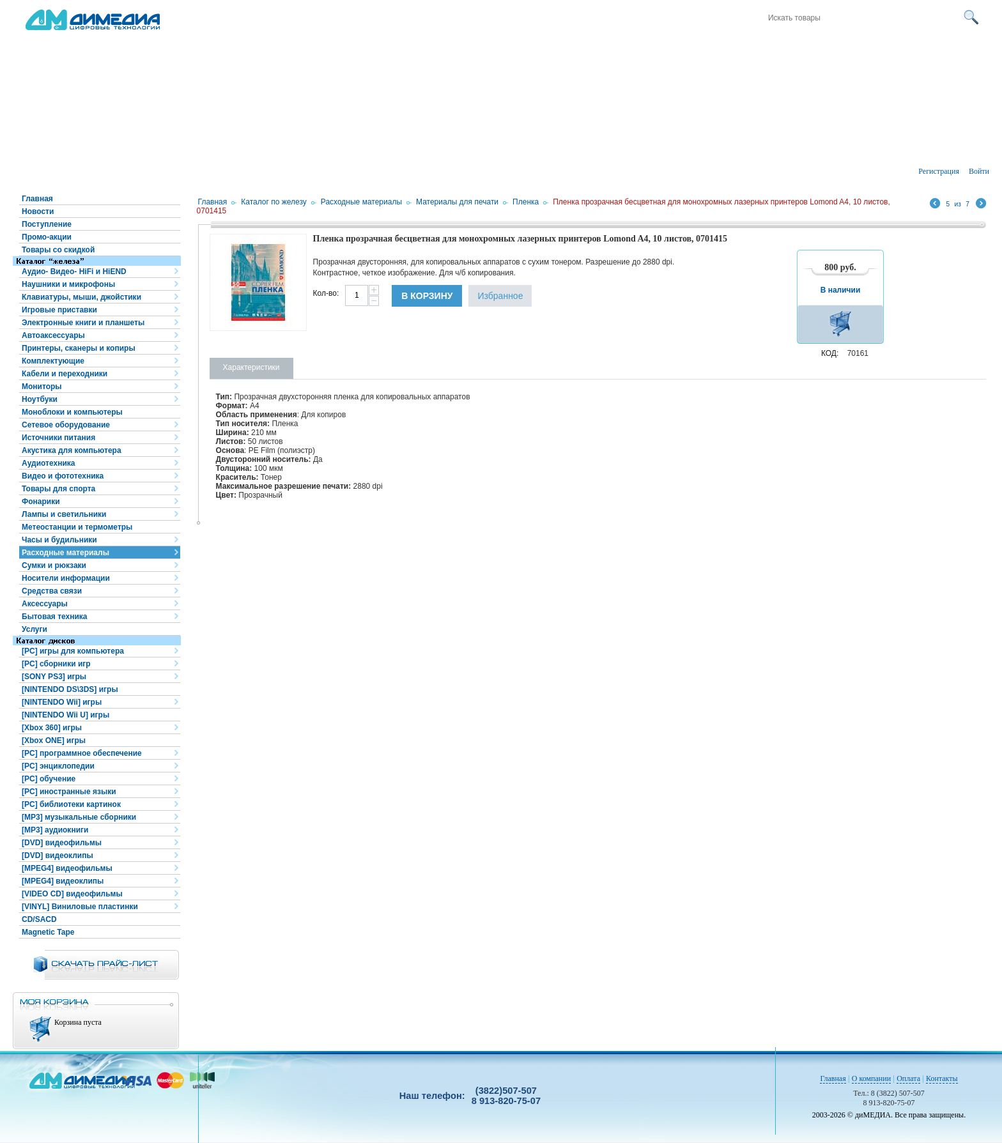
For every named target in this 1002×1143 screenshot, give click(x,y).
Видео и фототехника (63, 476)
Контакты (942, 1078)
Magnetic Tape (48, 932)
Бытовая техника (55, 616)
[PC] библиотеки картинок (71, 804)
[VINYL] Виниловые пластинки (80, 906)
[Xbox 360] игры (52, 727)
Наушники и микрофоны (68, 284)
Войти (979, 171)
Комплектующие (53, 361)
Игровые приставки (59, 309)
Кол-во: (326, 293)
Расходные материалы (65, 552)
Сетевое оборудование (66, 424)
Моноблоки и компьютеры (72, 412)
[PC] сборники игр (56, 663)
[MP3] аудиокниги (55, 829)
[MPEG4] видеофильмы (67, 868)
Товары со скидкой (58, 249)
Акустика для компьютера (71, 450)
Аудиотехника (48, 463)
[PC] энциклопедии (58, 766)
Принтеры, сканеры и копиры (78, 348)
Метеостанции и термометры (77, 527)
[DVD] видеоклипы (57, 855)
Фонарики (41, 501)
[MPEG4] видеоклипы (63, 881)
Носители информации (66, 578)
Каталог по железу (274, 201)
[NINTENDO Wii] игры (62, 702)
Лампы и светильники (64, 514)
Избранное (500, 296)
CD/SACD (39, 919)
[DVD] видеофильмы (62, 842)
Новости (38, 211)
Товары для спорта (58, 488)
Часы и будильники (59, 539)
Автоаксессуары (53, 335)
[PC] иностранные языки (69, 791)
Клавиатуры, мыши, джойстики (81, 297)
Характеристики (251, 367)
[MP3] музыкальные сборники (79, 817)
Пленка (526, 201)
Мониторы (42, 386)
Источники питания (58, 437)
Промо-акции (47, 237)
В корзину (426, 296)
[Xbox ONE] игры (54, 740)
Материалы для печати (457, 201)
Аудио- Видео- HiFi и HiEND (74, 271)
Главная (37, 198)
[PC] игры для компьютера (73, 651)
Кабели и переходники (64, 373)
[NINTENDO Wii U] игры (65, 714)
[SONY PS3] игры (54, 676)
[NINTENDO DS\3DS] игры (70, 689)
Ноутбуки (40, 399)
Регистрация (938, 171)
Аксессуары (45, 603)
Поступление (47, 224)
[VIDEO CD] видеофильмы (72, 893)
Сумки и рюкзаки (54, 565)
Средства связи (52, 591)
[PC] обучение (48, 778)
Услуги (34, 629)
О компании (871, 1078)
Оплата (908, 1078)
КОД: (829, 353)
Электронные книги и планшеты (83, 322)
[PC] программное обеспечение (82, 753)
